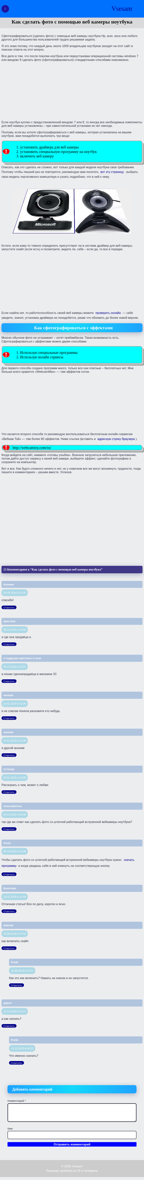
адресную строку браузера (116, 439)
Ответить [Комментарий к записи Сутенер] (9, 792)
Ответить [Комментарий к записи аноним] (9, 718)
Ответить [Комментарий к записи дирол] (9, 1026)
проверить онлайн (108, 312)
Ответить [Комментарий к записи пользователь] (9, 829)
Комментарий (17, 1100)
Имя (10, 1128)
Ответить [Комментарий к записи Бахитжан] (9, 911)
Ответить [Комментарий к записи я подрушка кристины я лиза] (9, 681)
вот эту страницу (112, 171)
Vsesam (121, 8)
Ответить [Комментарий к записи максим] (9, 948)
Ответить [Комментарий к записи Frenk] (9, 874)
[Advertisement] (72, 91)
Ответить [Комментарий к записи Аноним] (9, 607)
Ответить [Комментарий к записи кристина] (9, 644)
